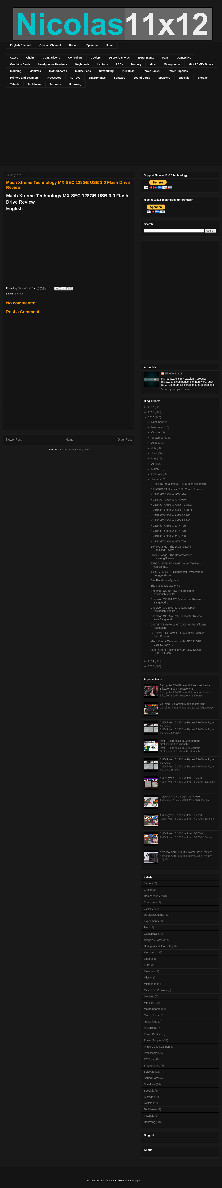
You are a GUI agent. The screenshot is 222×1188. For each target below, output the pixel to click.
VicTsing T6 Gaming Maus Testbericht (182, 703)
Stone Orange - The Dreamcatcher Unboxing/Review (171, 548)
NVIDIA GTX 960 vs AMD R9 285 (170, 515)
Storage (202, 77)
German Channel (50, 45)
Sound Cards (141, 77)
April (154, 463)
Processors (54, 77)
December (157, 421)
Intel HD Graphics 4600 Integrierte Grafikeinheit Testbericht (180, 742)
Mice (153, 64)
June (154, 453)
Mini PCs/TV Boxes (201, 64)
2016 (151, 412)
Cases (14, 57)
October (156, 432)
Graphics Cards (20, 64)
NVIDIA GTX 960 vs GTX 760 (168, 536)
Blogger (135, 1180)
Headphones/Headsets (52, 64)
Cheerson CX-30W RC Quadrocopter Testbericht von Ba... (173, 609)
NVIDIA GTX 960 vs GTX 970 (168, 494)
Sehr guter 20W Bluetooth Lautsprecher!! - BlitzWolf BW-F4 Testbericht (185, 687)
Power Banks (151, 71)
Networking (106, 71)
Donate (73, 45)
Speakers (164, 77)
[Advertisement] (36, 129)
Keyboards (82, 64)
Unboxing (75, 84)
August (155, 442)
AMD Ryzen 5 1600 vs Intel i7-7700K (182, 815)
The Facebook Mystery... (165, 585)
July (154, 448)
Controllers (75, 57)
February (157, 474)
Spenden (92, 45)
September (158, 437)
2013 (151, 666)
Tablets (14, 84)
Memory (136, 64)
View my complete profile (176, 389)
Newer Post (14, 439)
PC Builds (128, 71)
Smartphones (97, 77)
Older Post (125, 439)
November (157, 427)
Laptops (102, 64)
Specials (184, 77)
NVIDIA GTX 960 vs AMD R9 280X (171, 504)
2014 (151, 661)
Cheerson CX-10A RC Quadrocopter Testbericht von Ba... (172, 592)
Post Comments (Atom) (76, 449)
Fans (165, 57)
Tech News (34, 84)
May (154, 458)
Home (109, 45)
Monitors (35, 71)
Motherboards (58, 71)
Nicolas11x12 (173, 373)
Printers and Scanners (24, 77)
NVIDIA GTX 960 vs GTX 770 (168, 525)
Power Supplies (178, 71)
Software (119, 77)
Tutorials (55, 84)
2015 (151, 417)
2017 (151, 407)
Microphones (172, 64)
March (155, 468)
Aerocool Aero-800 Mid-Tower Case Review (186, 852)
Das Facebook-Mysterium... (167, 580)
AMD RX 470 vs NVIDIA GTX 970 (180, 796)
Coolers (96, 57)
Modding (15, 71)
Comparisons (51, 57)
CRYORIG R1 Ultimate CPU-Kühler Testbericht (178, 483)
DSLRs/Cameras (119, 57)
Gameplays (184, 57)
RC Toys (75, 77)
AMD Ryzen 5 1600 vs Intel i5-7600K (182, 777)
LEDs (119, 64)
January (156, 479)
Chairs (30, 57)
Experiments (146, 57)
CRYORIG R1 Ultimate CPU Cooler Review (176, 489)
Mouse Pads (83, 71)
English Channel (20, 45)
